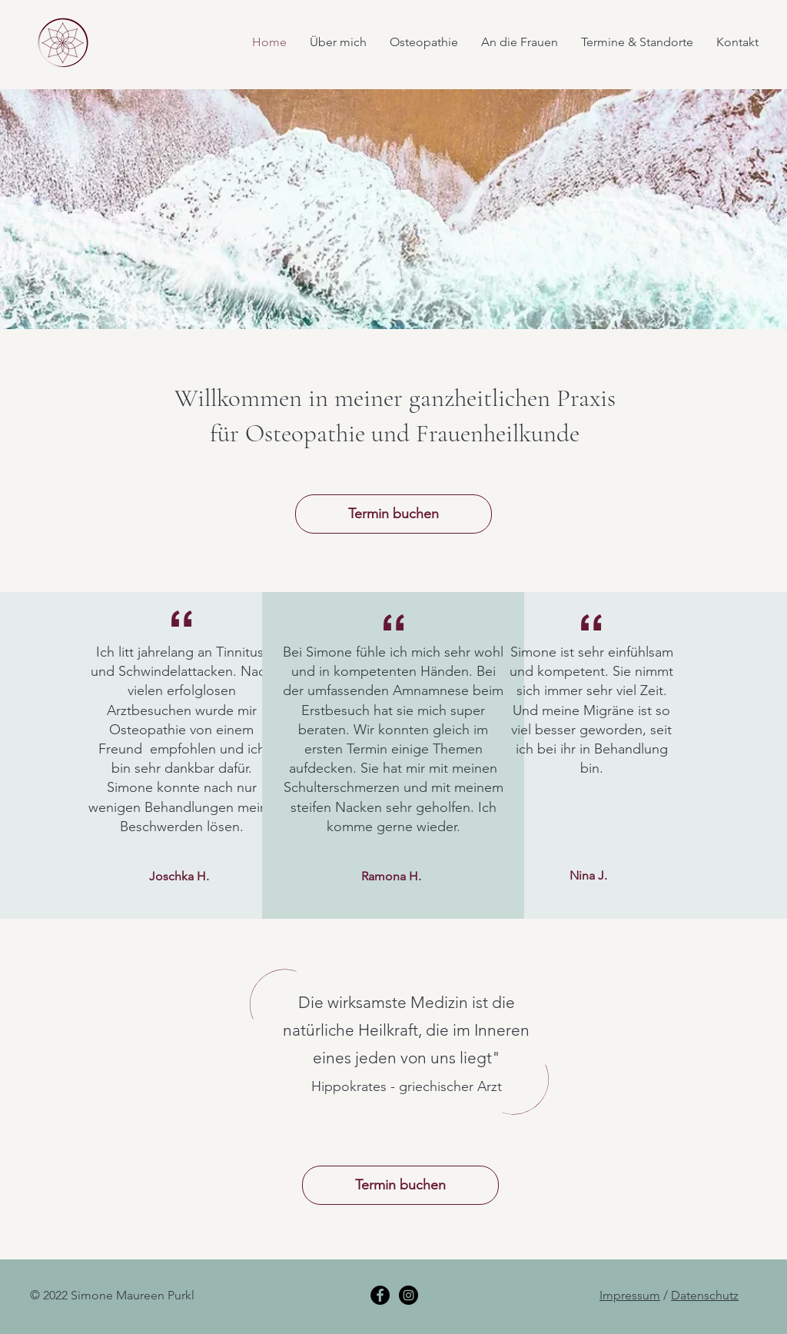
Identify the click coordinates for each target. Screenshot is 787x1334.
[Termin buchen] (393, 514)
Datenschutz (705, 1295)
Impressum (629, 1295)
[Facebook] (380, 1295)
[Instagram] (408, 1295)
